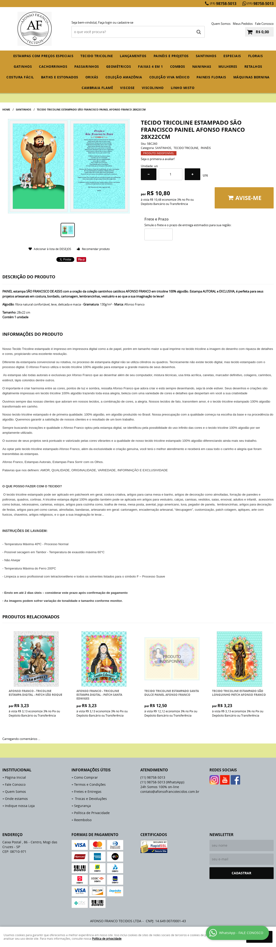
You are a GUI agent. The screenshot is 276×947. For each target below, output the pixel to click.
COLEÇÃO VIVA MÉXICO (169, 77)
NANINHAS (201, 66)
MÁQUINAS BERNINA (251, 77)
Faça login (105, 22)
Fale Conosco (264, 23)
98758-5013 (223, 3)
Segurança (82, 805)
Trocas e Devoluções (90, 798)
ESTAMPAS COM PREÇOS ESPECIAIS (43, 56)
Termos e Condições (90, 784)
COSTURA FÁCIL (20, 77)
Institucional (16, 770)
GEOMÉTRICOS (118, 66)
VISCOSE (127, 87)
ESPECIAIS (232, 56)
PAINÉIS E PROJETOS (171, 56)
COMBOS (177, 66)
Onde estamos (16, 798)
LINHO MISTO (183, 87)
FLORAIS (255, 56)
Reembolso (83, 820)
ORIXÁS (91, 77)
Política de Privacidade (92, 813)
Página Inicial (15, 777)
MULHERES (227, 66)
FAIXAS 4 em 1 (150, 66)
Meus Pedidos (243, 23)
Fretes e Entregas (87, 791)
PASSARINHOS (86, 66)
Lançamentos (133, 56)
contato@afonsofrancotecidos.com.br (169, 791)
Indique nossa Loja (20, 805)
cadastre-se (125, 22)
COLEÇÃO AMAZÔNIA (123, 77)
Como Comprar (86, 777)
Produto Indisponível (172, 659)
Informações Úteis (91, 770)
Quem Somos (220, 23)
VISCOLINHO (153, 87)
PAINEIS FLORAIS (211, 77)
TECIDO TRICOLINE (96, 56)
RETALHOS (253, 66)
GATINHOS (23, 66)
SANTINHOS (206, 56)
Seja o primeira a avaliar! (158, 159)
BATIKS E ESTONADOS (59, 77)
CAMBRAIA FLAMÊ (97, 87)
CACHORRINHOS (53, 66)
